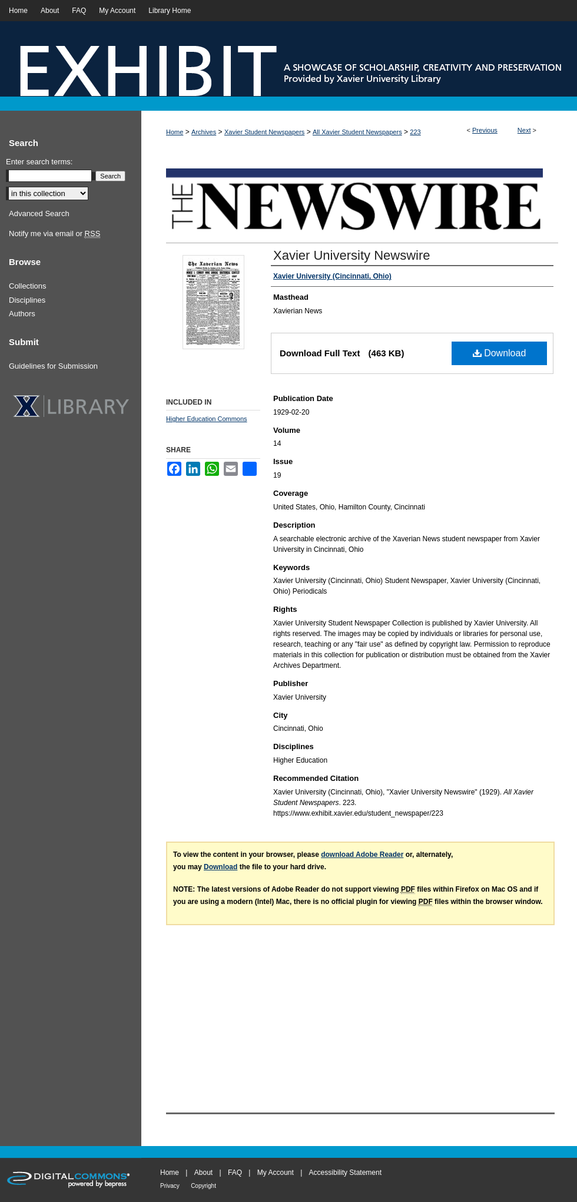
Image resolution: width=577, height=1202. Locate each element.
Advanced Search (39, 213)
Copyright (203, 1186)
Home (174, 131)
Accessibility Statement (345, 1172)
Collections (28, 286)
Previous (485, 130)
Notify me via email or (54, 234)
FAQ (235, 1172)
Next (524, 130)
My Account (275, 1172)
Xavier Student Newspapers (264, 131)
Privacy (170, 1186)
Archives (203, 131)
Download (499, 353)
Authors (22, 313)
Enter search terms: (39, 161)
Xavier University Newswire (351, 255)
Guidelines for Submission (53, 366)
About (203, 1172)
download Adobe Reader (362, 854)
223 (415, 131)
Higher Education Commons (206, 418)
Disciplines (27, 300)
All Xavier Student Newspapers (357, 131)
